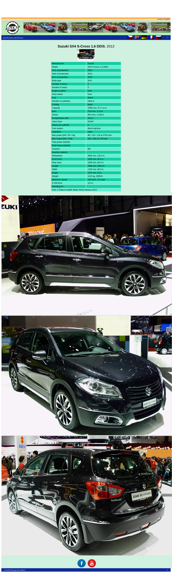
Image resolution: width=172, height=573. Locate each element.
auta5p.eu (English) (163, 19)
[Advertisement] (86, 9)
